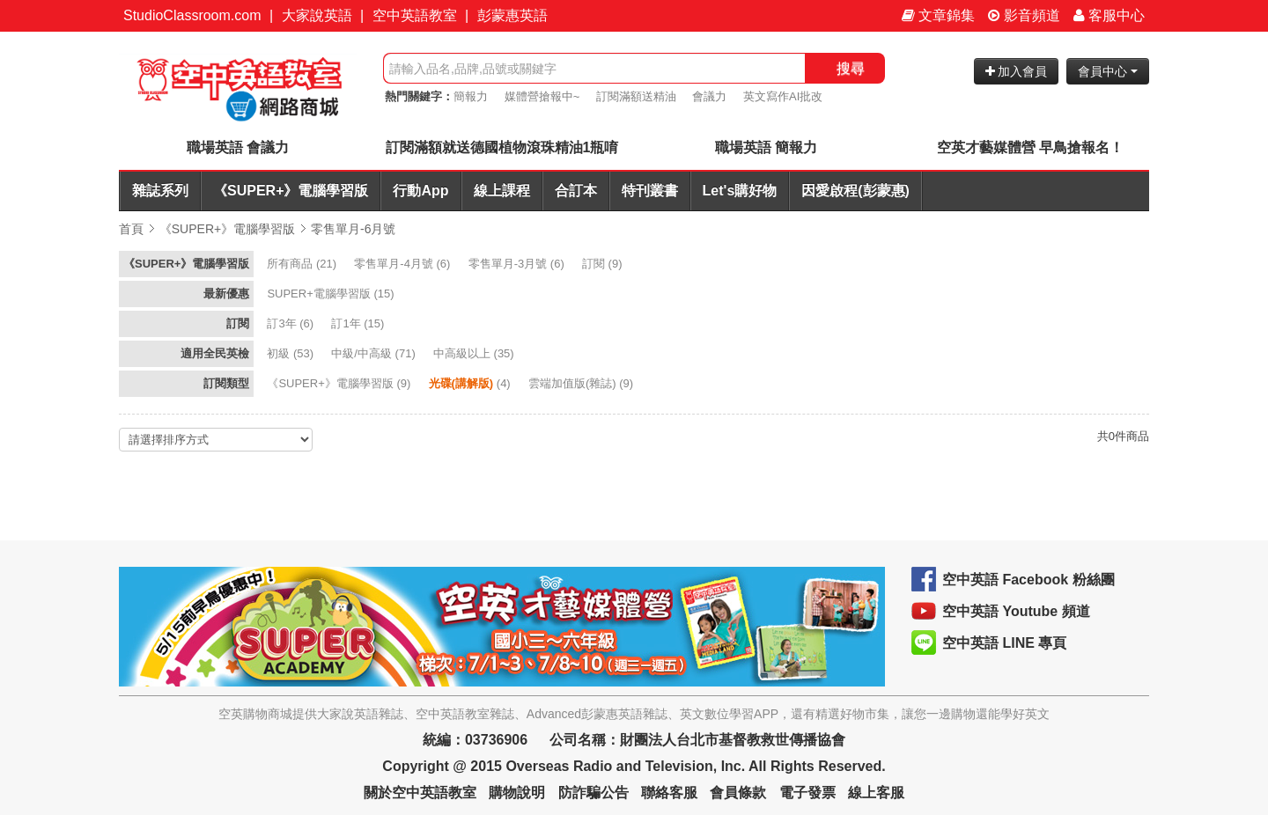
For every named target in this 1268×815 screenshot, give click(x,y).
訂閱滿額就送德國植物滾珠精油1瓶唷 (502, 147)
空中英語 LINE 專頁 (1004, 642)
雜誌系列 (160, 190)
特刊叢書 (650, 190)
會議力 (709, 96)
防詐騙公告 (593, 792)
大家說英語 (317, 15)
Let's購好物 (740, 190)
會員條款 (738, 792)
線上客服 (876, 792)
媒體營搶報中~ (542, 96)
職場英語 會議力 (238, 147)
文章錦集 (938, 15)
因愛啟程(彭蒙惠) (855, 190)
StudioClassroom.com (192, 15)
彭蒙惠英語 (512, 15)
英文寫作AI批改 (782, 96)
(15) (332, 293)
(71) (374, 353)
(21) (303, 263)
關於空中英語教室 (420, 792)
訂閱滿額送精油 (636, 96)
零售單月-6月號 (353, 229)
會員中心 (1108, 71)
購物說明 (517, 792)
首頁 (131, 229)
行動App (420, 190)
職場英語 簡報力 (766, 147)
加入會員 (1016, 71)
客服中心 (1109, 15)
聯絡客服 (669, 792)
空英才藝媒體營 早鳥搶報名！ (1030, 147)
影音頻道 (1024, 15)
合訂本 (576, 190)
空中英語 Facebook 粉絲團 (1028, 579)
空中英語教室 (414, 15)
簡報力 (470, 96)
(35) (475, 353)
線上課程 (502, 190)
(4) (471, 383)
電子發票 (807, 792)
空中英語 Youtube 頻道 (1016, 611)
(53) (291, 353)
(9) (603, 263)
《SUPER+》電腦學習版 (290, 190)
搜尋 (851, 68)
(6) (403, 263)
